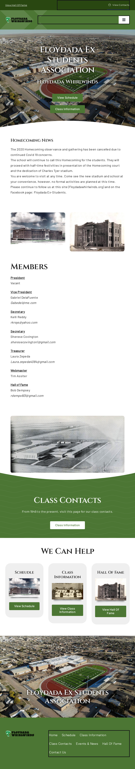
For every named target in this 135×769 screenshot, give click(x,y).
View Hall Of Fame (16, 5)
